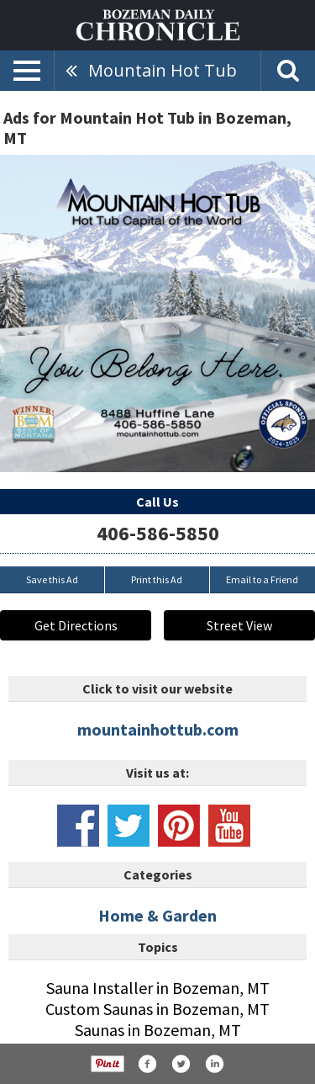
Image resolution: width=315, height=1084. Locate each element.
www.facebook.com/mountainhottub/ (78, 826)
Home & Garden (157, 915)
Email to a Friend (262, 579)
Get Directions (76, 625)
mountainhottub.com (158, 729)
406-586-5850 (158, 533)
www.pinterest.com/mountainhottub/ (179, 826)
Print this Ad (156, 579)
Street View (239, 625)
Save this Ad (52, 579)
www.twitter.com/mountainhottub (129, 826)
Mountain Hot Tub (162, 70)
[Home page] (158, 23)
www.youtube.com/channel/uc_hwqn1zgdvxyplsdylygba (229, 826)
